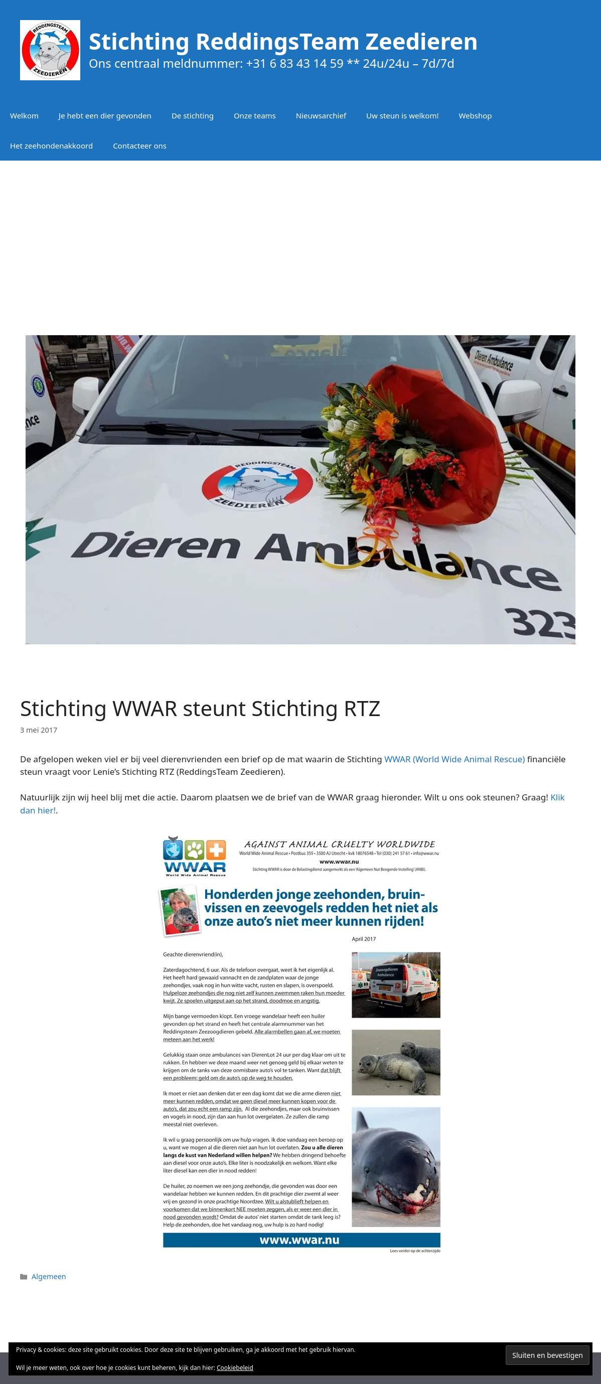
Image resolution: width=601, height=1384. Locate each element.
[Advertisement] (300, 241)
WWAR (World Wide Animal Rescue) (454, 759)
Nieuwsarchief (321, 115)
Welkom (24, 115)
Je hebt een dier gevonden (105, 115)
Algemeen (49, 1276)
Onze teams (255, 115)
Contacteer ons (140, 146)
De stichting (193, 115)
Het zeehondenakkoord (51, 146)
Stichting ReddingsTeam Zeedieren (283, 41)
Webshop (475, 115)
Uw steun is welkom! (402, 115)
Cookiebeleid (235, 1367)
